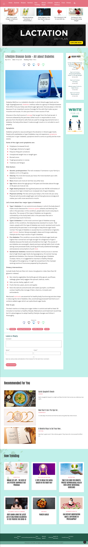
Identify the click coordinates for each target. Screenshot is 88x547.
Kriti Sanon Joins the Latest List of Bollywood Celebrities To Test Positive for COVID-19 (16, 518)
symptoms (53, 134)
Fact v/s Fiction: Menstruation (75, 93)
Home (10, 3)
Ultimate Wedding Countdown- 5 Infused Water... (27, 19)
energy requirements (24, 328)
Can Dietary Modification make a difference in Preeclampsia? (71, 517)
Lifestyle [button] (50, 3)
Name (8, 350)
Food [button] (63, 3)
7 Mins (30, 59)
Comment (8, 338)
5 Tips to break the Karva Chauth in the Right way (44, 481)
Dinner (40, 393)
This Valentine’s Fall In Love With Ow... (60, 18)
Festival (40, 430)
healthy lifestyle (37, 328)
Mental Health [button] (44, 4)
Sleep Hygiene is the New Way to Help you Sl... (44, 19)
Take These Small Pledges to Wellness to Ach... (12, 19)
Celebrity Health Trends (16, 511)
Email (36, 350)
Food (63, 540)
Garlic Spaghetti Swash (46, 391)
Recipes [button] (23, 3)
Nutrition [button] (30, 3)
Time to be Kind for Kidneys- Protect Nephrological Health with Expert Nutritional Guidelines (71, 484)
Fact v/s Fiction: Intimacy (75, 80)
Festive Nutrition (44, 477)
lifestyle (16, 232)
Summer (23, 540)
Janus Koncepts (58, 545)
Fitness (66, 540)
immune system (34, 208)
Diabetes (26, 104)
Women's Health (71, 511)
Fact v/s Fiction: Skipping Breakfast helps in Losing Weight (75, 73)
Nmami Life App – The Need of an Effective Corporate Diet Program (16, 482)
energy (29, 115)
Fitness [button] (68, 3)
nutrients (17, 296)
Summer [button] (16, 3)
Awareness (42, 412)
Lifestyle (16, 477)
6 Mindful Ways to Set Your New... (50, 428)
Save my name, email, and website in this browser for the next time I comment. (27, 358)
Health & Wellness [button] (57, 4)
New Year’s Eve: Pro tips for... (48, 409)
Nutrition (71, 477)
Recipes (44, 511)
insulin (47, 328)
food (36, 249)
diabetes (12, 328)
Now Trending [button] (37, 4)
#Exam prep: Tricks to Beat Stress (74, 86)
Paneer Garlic (44, 514)
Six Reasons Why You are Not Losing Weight (76, 19)
